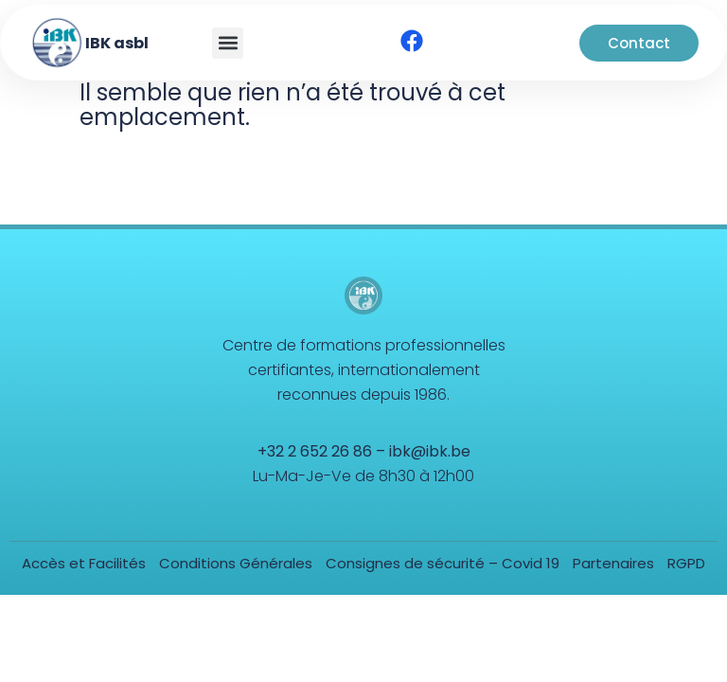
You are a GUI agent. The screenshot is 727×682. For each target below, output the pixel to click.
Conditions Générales (235, 563)
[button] (227, 43)
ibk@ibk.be (429, 451)
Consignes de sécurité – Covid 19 (442, 563)
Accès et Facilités (84, 563)
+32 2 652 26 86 (314, 451)
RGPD (686, 563)
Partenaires (613, 563)
